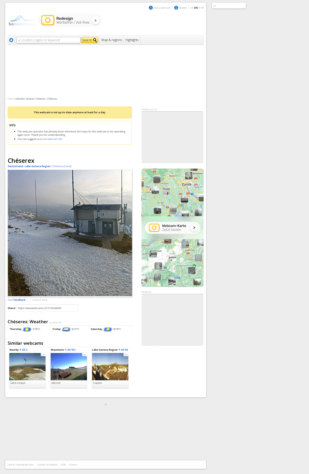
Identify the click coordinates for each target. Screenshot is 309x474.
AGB (63, 464)
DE (192, 7)
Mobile (183, 7)
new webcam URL (52, 139)
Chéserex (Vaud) (61, 166)
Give (16, 300)
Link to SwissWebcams (21, 464)
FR (202, 7)
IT (199, 7)
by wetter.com (55, 322)
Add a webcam (161, 7)
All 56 (124, 349)
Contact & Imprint (47, 464)
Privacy (73, 464)
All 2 (24, 349)
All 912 (71, 349)
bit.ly (44, 300)
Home (11, 98)
